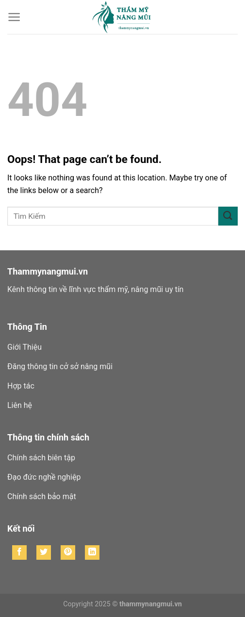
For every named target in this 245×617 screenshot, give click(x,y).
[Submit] (228, 216)
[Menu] (14, 17)
